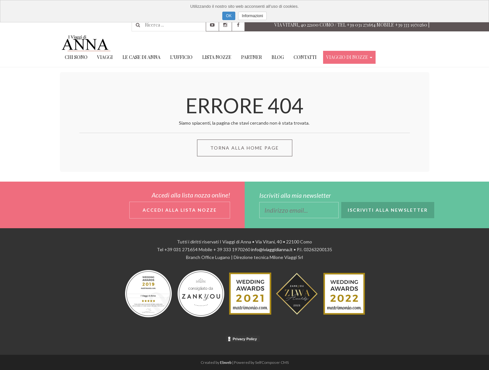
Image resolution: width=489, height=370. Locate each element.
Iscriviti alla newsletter (388, 210)
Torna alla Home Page (244, 148)
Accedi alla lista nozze (180, 210)
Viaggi (105, 57)
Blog (278, 57)
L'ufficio (181, 57)
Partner (251, 57)
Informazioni (252, 16)
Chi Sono (76, 57)
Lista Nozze (216, 57)
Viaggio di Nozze (349, 57)
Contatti (305, 57)
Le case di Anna (141, 57)
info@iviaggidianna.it (272, 249)
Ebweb (225, 362)
